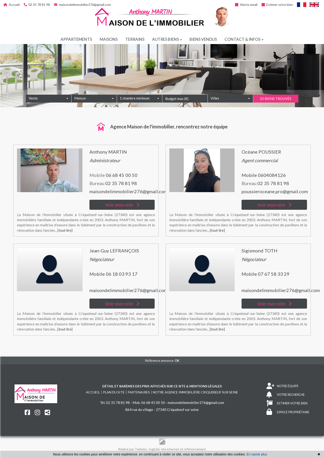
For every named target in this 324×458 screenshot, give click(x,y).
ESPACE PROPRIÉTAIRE (287, 412)
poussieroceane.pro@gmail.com (275, 191)
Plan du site (114, 392)
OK (177, 360)
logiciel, (155, 449)
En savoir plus (257, 454)
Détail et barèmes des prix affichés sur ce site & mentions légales (162, 386)
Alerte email (246, 5)
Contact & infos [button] (244, 39)
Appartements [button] (76, 39)
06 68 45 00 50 (121, 175)
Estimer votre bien (277, 5)
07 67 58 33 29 (274, 274)
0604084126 (272, 175)
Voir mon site (122, 204)
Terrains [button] (134, 39)
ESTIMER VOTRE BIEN (286, 403)
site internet (170, 449)
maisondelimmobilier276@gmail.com (82, 5)
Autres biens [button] (167, 39)
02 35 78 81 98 (37, 5)
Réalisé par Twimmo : (133, 449)
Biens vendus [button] (203, 39)
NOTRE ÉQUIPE (282, 386)
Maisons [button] (109, 39)
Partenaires (139, 392)
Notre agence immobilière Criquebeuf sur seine (195, 392)
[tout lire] (65, 230)
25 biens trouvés (275, 105)
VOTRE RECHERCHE (285, 395)
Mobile (250, 175)
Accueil (11, 5)
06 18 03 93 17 (121, 274)
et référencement (193, 449)
